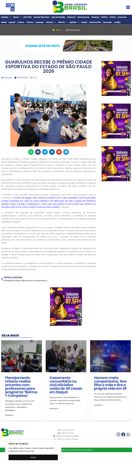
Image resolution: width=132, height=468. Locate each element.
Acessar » (9, 415)
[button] (128, 7)
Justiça (97, 368)
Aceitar (33, 457)
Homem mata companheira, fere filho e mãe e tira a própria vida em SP (110, 383)
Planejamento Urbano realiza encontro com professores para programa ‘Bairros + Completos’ (21, 386)
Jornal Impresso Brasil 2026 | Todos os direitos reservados (66, 450)
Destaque (9, 368)
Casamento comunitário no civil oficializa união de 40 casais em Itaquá (66, 385)
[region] (33, 451)
